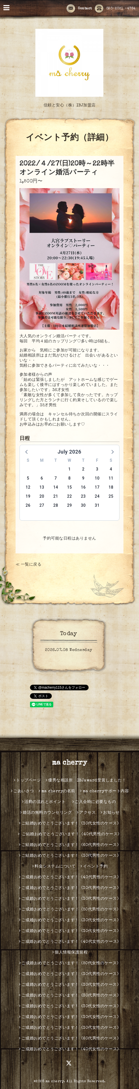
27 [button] (41, 505)
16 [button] (83, 487)
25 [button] (111, 496)
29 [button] (69, 505)
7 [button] (55, 478)
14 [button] (55, 487)
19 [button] (28, 496)
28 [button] (55, 505)
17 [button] (97, 487)
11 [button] (111, 478)
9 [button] (83, 478)
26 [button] (28, 505)
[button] (27, 451)
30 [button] (83, 505)
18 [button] (111, 487)
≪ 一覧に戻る (29, 565)
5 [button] (28, 478)
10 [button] (97, 478)
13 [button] (41, 487)
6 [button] (42, 478)
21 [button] (55, 496)
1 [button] (69, 469)
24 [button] (97, 496)
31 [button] (97, 505)
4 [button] (111, 469)
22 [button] (69, 496)
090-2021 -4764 (115, 8)
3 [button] (97, 469)
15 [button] (69, 487)
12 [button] (28, 487)
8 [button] (69, 478)
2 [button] (83, 469)
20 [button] (41, 496)
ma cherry (69, 763)
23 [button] (83, 496)
